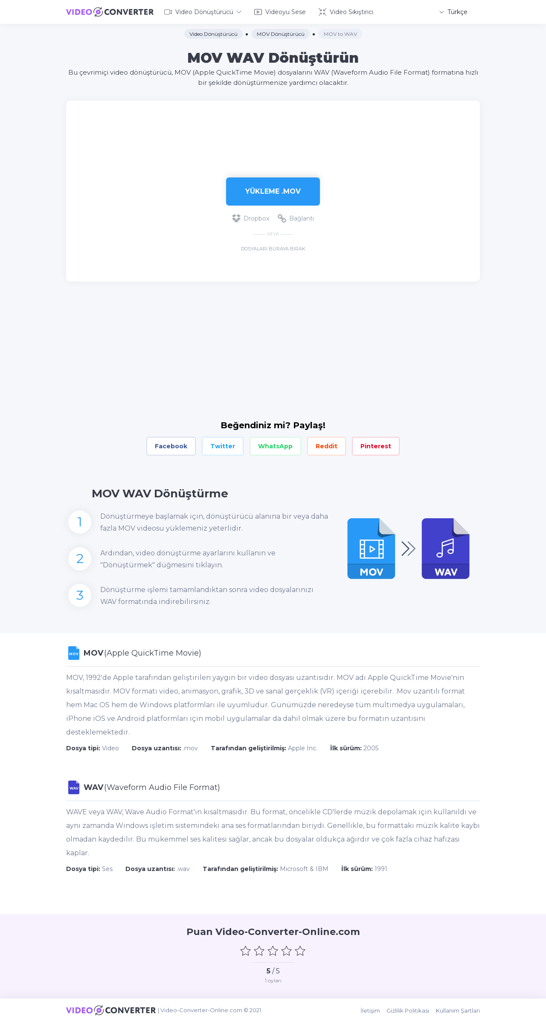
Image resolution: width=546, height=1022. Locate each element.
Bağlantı (296, 218)
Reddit (326, 446)
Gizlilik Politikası (408, 1010)
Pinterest (375, 446)
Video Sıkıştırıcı (346, 12)
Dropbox (250, 218)
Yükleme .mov (273, 191)
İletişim (370, 1010)
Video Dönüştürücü (202, 12)
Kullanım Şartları (458, 1010)
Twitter (222, 446)
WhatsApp (275, 446)
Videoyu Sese (280, 12)
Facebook (171, 446)
